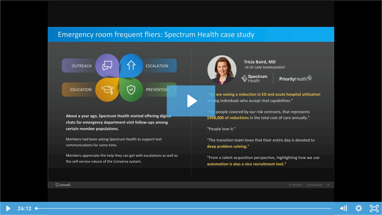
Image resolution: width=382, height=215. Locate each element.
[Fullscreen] (374, 208)
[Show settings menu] (358, 208)
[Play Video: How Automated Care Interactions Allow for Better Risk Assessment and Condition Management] (191, 100)
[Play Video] (8, 208)
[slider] (184, 208)
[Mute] (343, 208)
